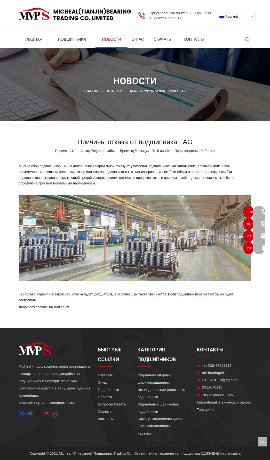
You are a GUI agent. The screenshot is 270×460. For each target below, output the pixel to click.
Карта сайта (230, 453)
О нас (103, 382)
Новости (105, 397)
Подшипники (108, 390)
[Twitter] (38, 414)
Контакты (106, 419)
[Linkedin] (30, 414)
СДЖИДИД (210, 453)
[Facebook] (22, 414)
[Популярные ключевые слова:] (247, 39)
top (262, 441)
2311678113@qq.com (217, 380)
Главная (105, 375)
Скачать (104, 411)
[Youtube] (46, 414)
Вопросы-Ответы (112, 404)
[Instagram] (55, 413)
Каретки (144, 433)
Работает (207, 151)
